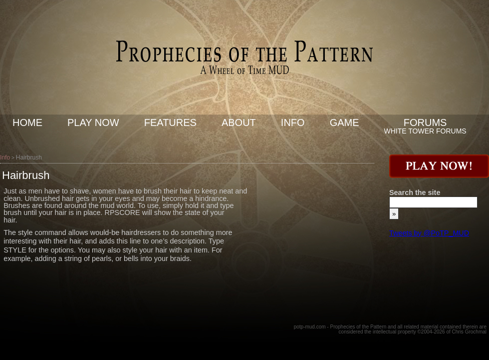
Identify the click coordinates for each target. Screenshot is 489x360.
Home (27, 123)
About (239, 123)
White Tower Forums (425, 131)
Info (293, 123)
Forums (425, 123)
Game (344, 123)
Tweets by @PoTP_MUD (429, 233)
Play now (93, 123)
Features (170, 123)
